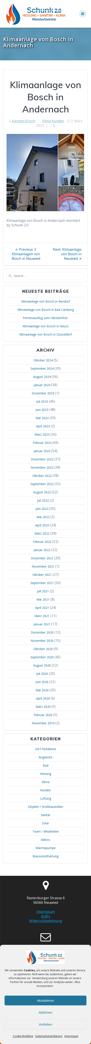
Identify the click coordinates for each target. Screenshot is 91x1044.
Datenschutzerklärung (48, 1036)
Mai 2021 (43, 599)
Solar (45, 823)
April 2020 (43, 698)
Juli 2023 (42, 401)
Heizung (45, 774)
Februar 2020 (43, 715)
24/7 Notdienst (45, 749)
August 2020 (42, 665)
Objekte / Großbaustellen (45, 807)
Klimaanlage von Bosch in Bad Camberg (45, 310)
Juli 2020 (42, 674)
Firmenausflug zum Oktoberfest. (45, 318)
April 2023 (43, 426)
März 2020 (43, 707)
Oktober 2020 (43, 649)
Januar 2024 (42, 385)
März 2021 (42, 616)
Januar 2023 (42, 451)
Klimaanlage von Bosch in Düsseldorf (45, 334)
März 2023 (42, 434)
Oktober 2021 (42, 575)
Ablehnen (45, 1012)
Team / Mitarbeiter (45, 831)
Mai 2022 (43, 517)
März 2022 (42, 533)
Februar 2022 (42, 542)
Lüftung (45, 798)
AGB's (45, 916)
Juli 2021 (43, 591)
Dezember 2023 (43, 393)
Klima (46, 121)
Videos (45, 840)
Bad (45, 765)
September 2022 (42, 484)
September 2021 (42, 583)
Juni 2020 (42, 682)
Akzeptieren (45, 1000)
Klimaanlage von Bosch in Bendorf (45, 301)
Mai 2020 (42, 690)
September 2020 (42, 657)
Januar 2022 (42, 550)
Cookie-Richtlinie (23, 1036)
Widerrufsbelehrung (45, 920)
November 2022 (42, 467)
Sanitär (45, 815)
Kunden (58, 121)
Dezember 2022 (42, 459)
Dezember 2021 (42, 558)
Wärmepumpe (46, 848)
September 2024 (42, 368)
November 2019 (43, 723)
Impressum (71, 1036)
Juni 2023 (42, 410)
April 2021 (42, 608)
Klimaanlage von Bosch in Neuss (46, 326)
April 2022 (42, 525)
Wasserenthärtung (45, 856)
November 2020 (42, 641)
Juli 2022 (43, 500)
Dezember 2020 (42, 632)
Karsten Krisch (23, 121)
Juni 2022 (42, 509)
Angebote (45, 757)
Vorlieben (45, 1024)
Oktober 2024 (43, 360)
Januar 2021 (42, 624)
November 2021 (43, 566)
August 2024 (42, 377)
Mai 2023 (42, 418)
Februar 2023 (42, 443)
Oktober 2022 (42, 476)
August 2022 (42, 492)
